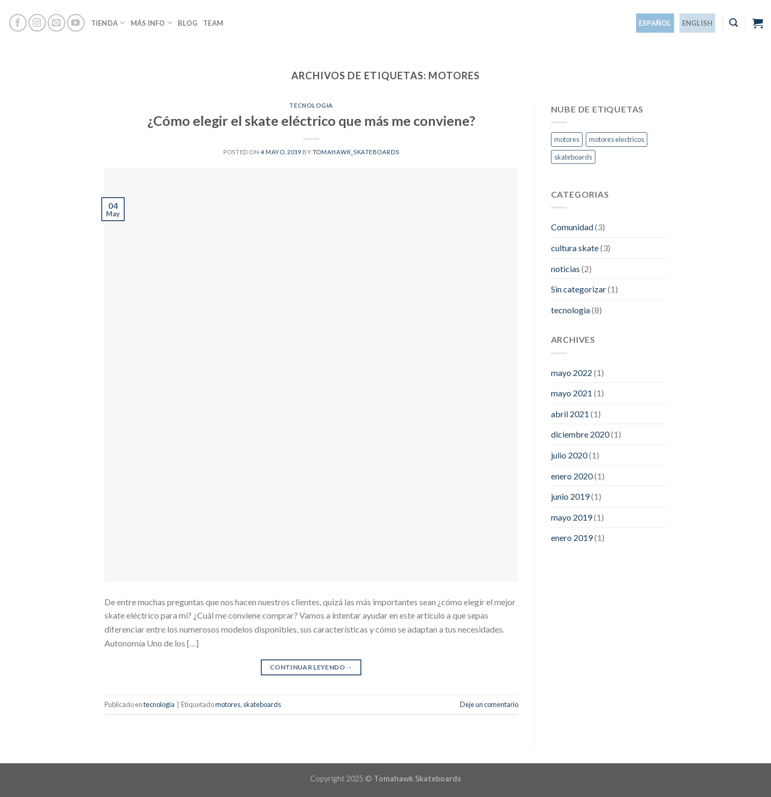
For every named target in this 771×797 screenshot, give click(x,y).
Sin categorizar (578, 289)
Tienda (108, 23)
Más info (152, 23)
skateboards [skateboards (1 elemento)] (573, 157)
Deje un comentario (489, 704)
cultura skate (575, 248)
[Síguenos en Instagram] (37, 23)
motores (227, 704)
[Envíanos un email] (56, 23)
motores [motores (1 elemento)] (566, 139)
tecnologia (311, 105)
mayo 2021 (571, 393)
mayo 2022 (571, 372)
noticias (565, 269)
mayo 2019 (571, 517)
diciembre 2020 (580, 434)
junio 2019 (570, 496)
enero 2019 (572, 537)
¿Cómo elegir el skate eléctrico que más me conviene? (311, 120)
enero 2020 (572, 476)
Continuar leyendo (311, 667)
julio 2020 (569, 455)
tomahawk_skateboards (356, 151)
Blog (188, 23)
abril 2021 (570, 414)
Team (213, 23)
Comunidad (572, 227)
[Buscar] (733, 22)
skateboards (262, 704)
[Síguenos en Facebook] (18, 23)
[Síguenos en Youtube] (76, 23)
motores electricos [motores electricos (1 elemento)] (616, 139)
